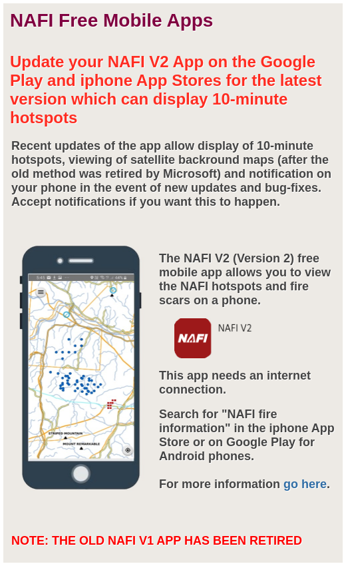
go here (305, 484)
